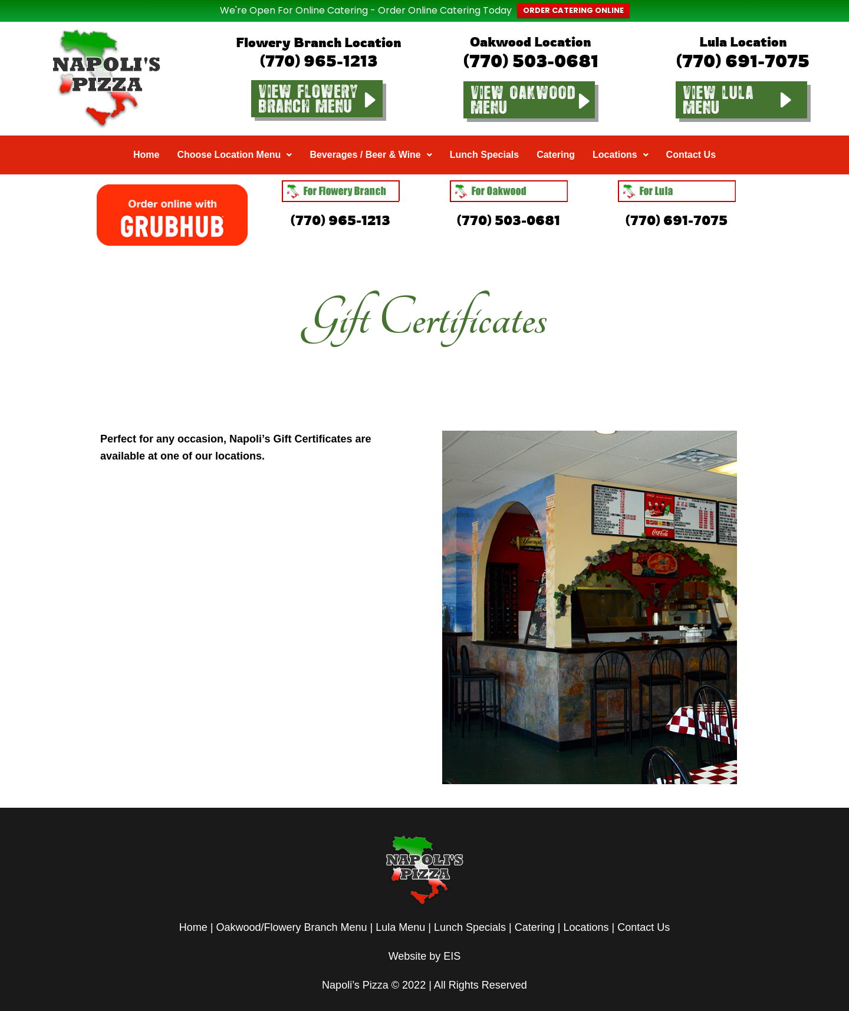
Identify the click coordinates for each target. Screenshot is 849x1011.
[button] (234, 137)
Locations (621, 137)
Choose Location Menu (234, 137)
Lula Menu (400, 910)
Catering (556, 137)
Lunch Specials (484, 137)
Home (146, 137)
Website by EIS (425, 938)
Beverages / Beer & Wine (371, 137)
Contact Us (691, 137)
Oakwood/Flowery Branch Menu (291, 910)
